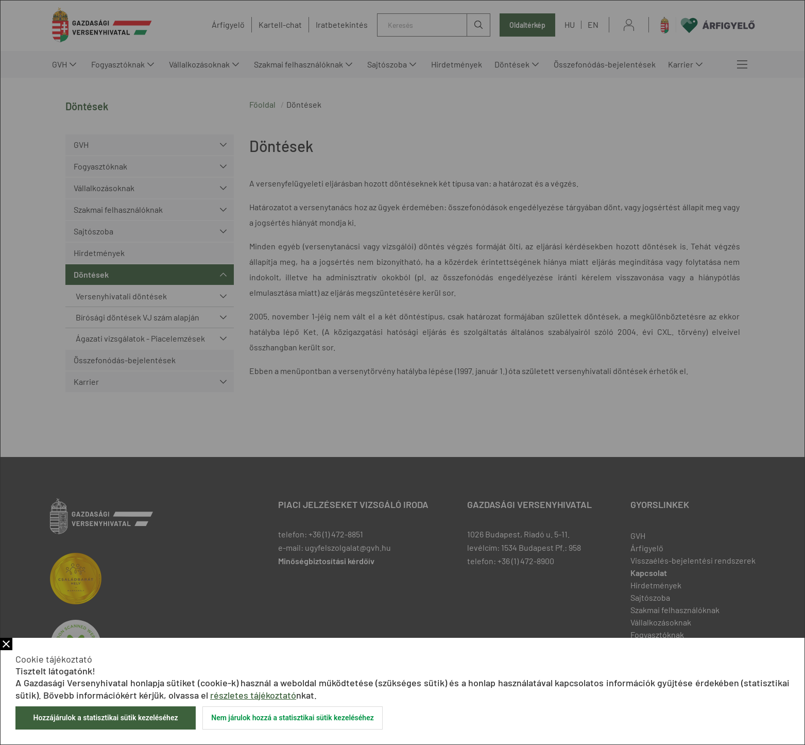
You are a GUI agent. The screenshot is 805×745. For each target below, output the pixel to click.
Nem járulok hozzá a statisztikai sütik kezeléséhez (292, 718)
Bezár (6, 644)
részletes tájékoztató (253, 695)
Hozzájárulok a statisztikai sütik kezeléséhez (105, 718)
